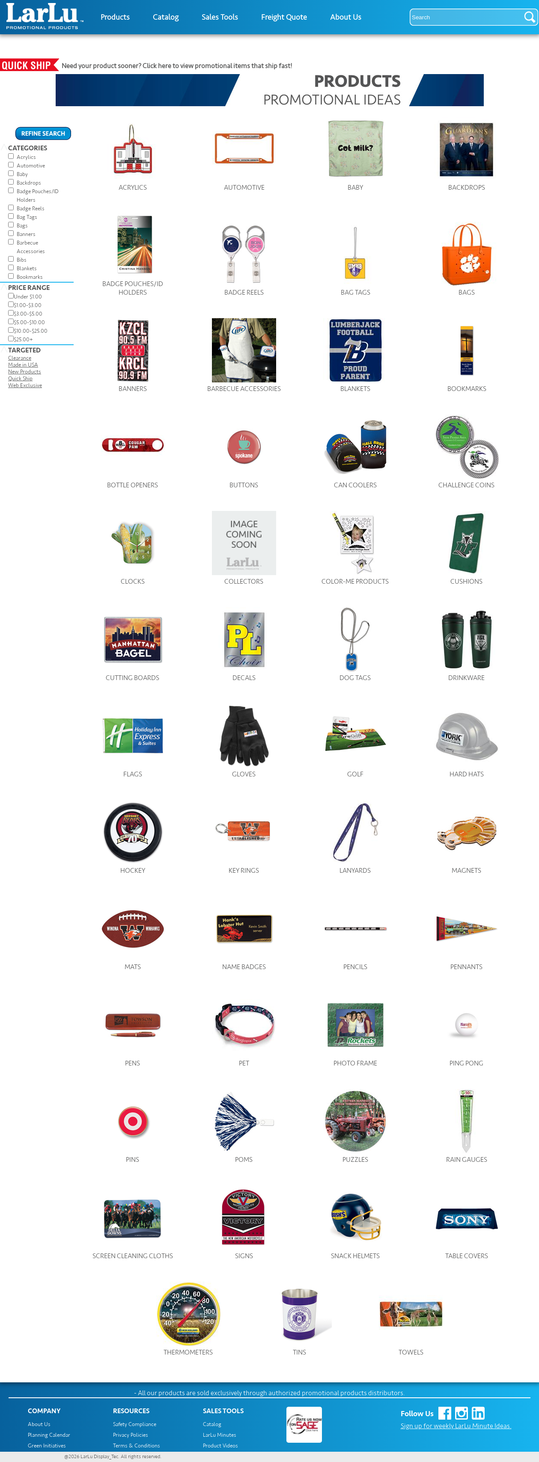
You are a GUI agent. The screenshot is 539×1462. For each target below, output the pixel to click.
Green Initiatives (47, 1445)
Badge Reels (31, 208)
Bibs (22, 260)
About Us (345, 17)
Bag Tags (27, 217)
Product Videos (220, 1445)
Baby (22, 174)
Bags (22, 225)
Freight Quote (284, 17)
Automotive (31, 165)
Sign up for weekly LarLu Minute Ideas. (456, 1426)
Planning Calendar (49, 1435)
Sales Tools (220, 17)
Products (115, 17)
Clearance (19, 358)
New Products (24, 371)
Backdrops (29, 182)
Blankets (27, 268)
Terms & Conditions (136, 1445)
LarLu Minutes (219, 1435)
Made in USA (23, 364)
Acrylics (26, 157)
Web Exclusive (25, 385)
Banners (26, 234)
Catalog (166, 17)
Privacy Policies (130, 1435)
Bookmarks (30, 277)
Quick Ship (20, 378)
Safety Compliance (134, 1424)
